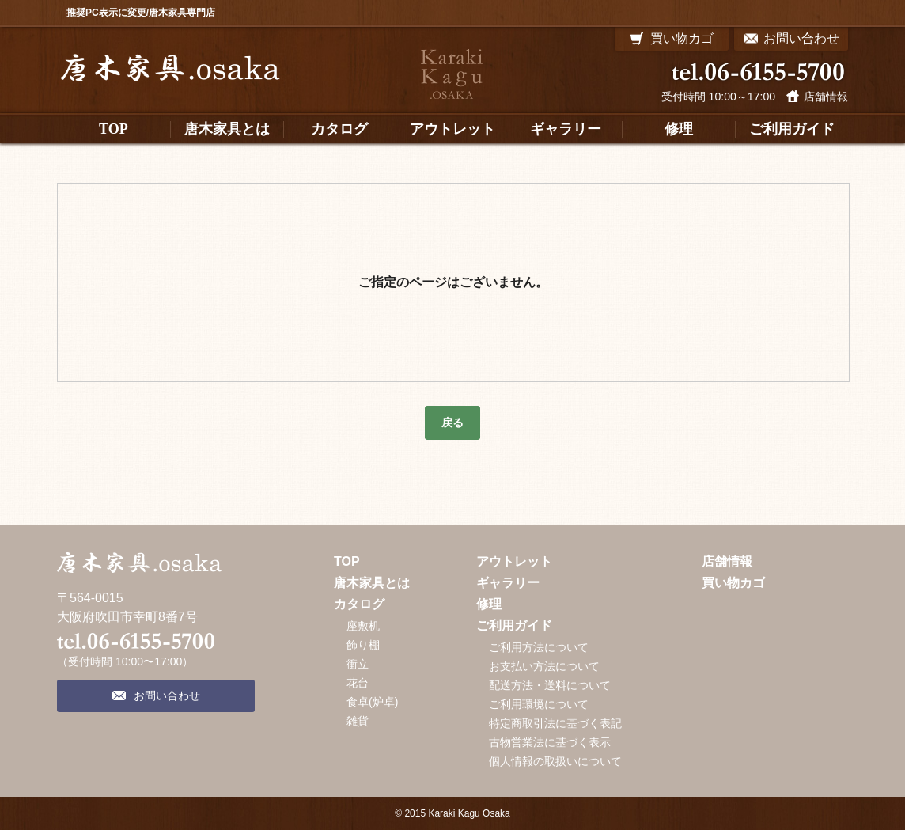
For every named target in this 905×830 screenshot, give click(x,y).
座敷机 (363, 626)
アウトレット (514, 561)
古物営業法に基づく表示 (550, 742)
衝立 (357, 664)
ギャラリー (508, 582)
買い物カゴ (733, 582)
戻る (452, 422)
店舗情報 (826, 96)
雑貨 (357, 720)
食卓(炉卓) (372, 701)
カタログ (359, 604)
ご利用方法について (539, 647)
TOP (347, 561)
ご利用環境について (539, 704)
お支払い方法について (544, 666)
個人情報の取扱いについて (555, 761)
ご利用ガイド (514, 625)
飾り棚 (363, 645)
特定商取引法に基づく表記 (555, 723)
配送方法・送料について (550, 685)
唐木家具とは (372, 582)
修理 (489, 604)
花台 (357, 683)
